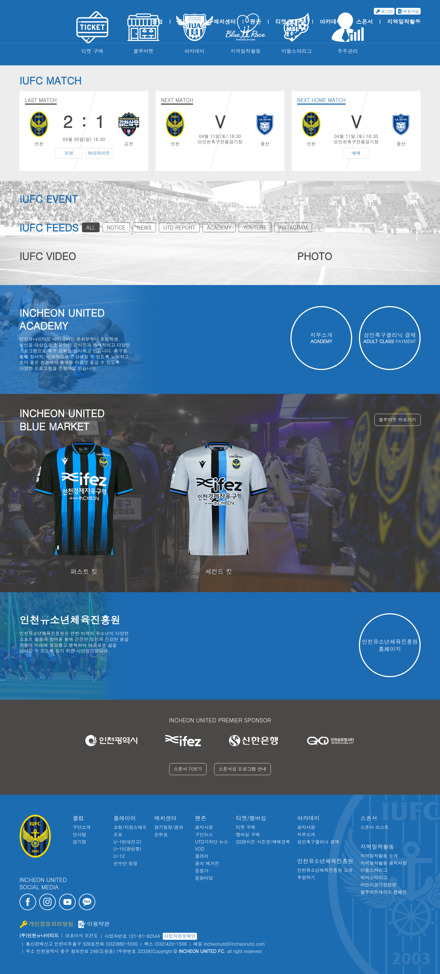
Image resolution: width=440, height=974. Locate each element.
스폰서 (364, 21)
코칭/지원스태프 (130, 827)
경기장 (79, 842)
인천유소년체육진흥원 (325, 861)
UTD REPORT (179, 227)
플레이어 (188, 21)
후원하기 (306, 877)
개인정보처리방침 (51, 924)
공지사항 (204, 827)
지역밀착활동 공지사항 (383, 863)
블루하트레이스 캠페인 (383, 892)
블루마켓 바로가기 (397, 419)
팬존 (255, 21)
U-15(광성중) (127, 849)
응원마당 (204, 878)
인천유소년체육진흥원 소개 (324, 870)
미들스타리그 (373, 870)
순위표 (161, 834)
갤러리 (201, 856)
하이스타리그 (373, 877)
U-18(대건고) (127, 842)
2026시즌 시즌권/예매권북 (263, 842)
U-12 (119, 856)
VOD (199, 849)
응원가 (201, 870)
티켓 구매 (245, 827)
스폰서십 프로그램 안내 (243, 769)
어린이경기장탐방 (378, 884)
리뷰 (69, 153)
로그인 (387, 11)
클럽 (157, 21)
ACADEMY (219, 227)
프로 (117, 834)
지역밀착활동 (404, 21)
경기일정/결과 (168, 827)
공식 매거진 (207, 863)
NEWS (144, 227)
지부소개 (306, 834)
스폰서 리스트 (374, 827)
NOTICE (116, 227)
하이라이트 (99, 153)
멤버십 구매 (248, 834)
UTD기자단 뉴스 (211, 842)
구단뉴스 (204, 834)
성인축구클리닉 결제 (318, 842)
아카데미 (331, 21)
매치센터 (225, 21)
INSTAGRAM (293, 227)
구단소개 (82, 827)
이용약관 (98, 924)
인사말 (79, 834)
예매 (356, 153)
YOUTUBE (255, 227)
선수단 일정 (125, 863)
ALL (90, 227)
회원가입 (411, 11)
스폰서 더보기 (188, 769)
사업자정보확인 (180, 936)
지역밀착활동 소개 (379, 856)
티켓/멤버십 (290, 21)
